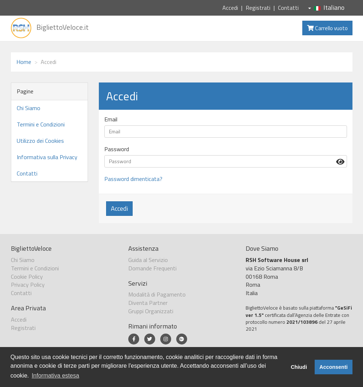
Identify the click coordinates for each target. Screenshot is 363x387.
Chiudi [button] (299, 367)
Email (110, 119)
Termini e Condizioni (41, 124)
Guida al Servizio (148, 259)
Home (23, 61)
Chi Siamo (28, 108)
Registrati (258, 7)
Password (116, 149)
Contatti (288, 7)
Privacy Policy (28, 284)
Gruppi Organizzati (150, 311)
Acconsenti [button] (333, 367)
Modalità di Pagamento (157, 294)
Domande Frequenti (152, 268)
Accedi (230, 7)
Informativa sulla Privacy (47, 157)
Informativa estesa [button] (55, 375)
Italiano (326, 7)
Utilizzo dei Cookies (40, 140)
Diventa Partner (148, 302)
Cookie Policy (27, 276)
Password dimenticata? (133, 178)
